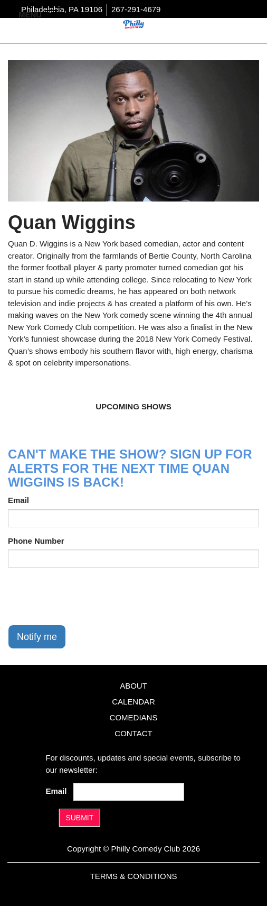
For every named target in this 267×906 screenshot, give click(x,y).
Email (18, 500)
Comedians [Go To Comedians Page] (134, 717)
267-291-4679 (135, 9)
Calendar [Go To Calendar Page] (133, 701)
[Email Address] (128, 792)
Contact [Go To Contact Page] (133, 733)
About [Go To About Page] (133, 685)
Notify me (37, 637)
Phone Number (36, 540)
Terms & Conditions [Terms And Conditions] (133, 876)
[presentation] (88, 596)
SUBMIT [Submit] (79, 817)
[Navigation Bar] (53, 13)
